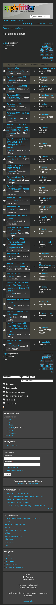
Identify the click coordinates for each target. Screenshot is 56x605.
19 (42, 52)
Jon (10, 192)
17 (47, 49)
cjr (10, 317)
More (50, 509)
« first (47, 43)
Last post (44, 65)
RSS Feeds (10, 561)
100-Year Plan (39, 24)
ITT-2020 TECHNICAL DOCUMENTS (20, 493)
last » (51, 58)
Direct (20, 484)
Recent (20, 21)
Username (8, 456)
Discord (11, 425)
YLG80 (7, 521)
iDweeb (12, 180)
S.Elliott (7, 533)
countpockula (14, 201)
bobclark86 (9, 539)
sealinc (12, 80)
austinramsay (14, 98)
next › (45, 57)
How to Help (27, 601)
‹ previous (47, 44)
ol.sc (6, 545)
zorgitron (12, 256)
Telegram (12, 433)
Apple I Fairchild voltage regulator (19, 503)
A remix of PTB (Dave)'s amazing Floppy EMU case (26, 506)
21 (51, 52)
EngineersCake (15, 248)
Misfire (11, 427)
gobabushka (47, 313)
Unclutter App (33, 484)
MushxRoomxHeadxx (18, 266)
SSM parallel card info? (13, 536)
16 (42, 49)
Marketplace (17, 28)
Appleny (8, 527)
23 (47, 55)
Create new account (14, 467)
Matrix (11, 422)
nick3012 (12, 210)
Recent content (11, 445)
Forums (13, 21)
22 (42, 55)
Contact (50, 24)
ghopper (12, 305)
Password (8, 462)
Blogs (8, 555)
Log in (5, 43)
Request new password (15, 470)
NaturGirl (12, 118)
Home (5, 21)
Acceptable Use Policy (14, 567)
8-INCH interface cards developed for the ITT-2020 (25, 496)
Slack (11, 430)
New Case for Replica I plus (17, 499)
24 (51, 55)
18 (51, 49)
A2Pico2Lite (9, 542)
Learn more (8, 436)
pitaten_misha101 (16, 71)
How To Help (27, 24)
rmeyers (12, 233)
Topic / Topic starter (17, 64)
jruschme (12, 107)
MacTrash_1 (47, 217)
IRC (10, 419)
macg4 (44, 229)
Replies (34, 65)
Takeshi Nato (47, 198)
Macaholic (46, 342)
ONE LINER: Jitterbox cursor (15, 530)
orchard (45, 104)
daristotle (12, 221)
